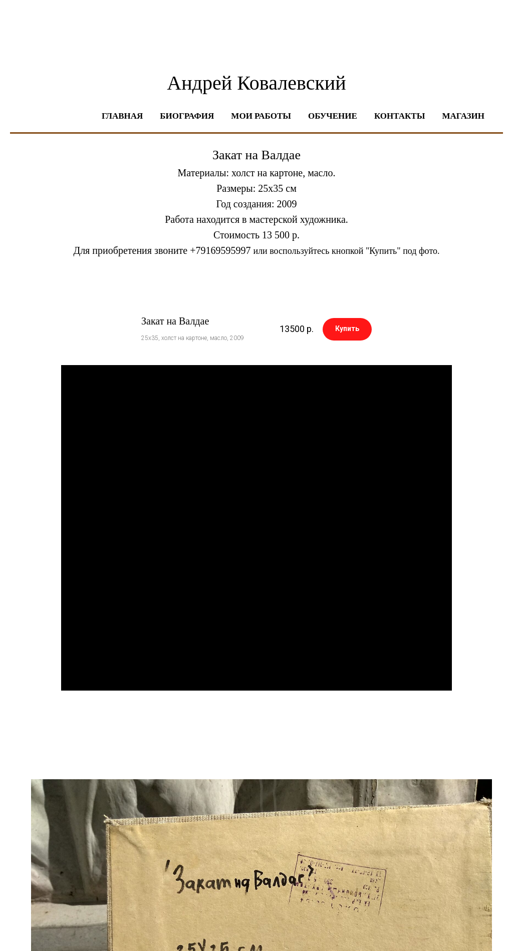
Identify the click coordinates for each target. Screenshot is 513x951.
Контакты (399, 116)
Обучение (332, 116)
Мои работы (261, 116)
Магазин (463, 116)
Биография (187, 116)
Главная (122, 116)
